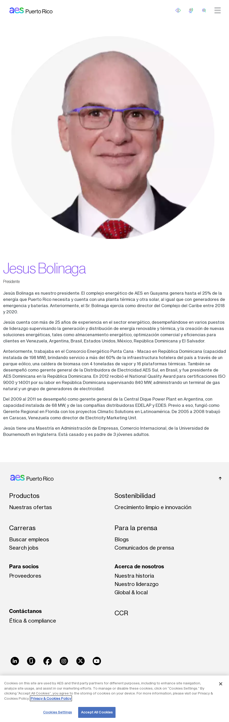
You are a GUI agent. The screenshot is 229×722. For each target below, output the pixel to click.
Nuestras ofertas (30, 507)
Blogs (121, 539)
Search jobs (23, 547)
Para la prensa (135, 528)
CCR (121, 613)
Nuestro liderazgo (136, 584)
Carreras (22, 528)
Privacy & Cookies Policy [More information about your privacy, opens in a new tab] (51, 698)
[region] (114, 699)
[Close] (220, 684)
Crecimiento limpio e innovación (152, 507)
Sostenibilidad (135, 496)
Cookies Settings (57, 712)
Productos (24, 496)
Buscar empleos (29, 539)
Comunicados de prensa (144, 547)
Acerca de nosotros (139, 566)
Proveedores (25, 575)
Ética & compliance (32, 620)
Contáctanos (25, 611)
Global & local (131, 592)
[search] (204, 10)
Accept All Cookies (97, 712)
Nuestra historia (134, 575)
